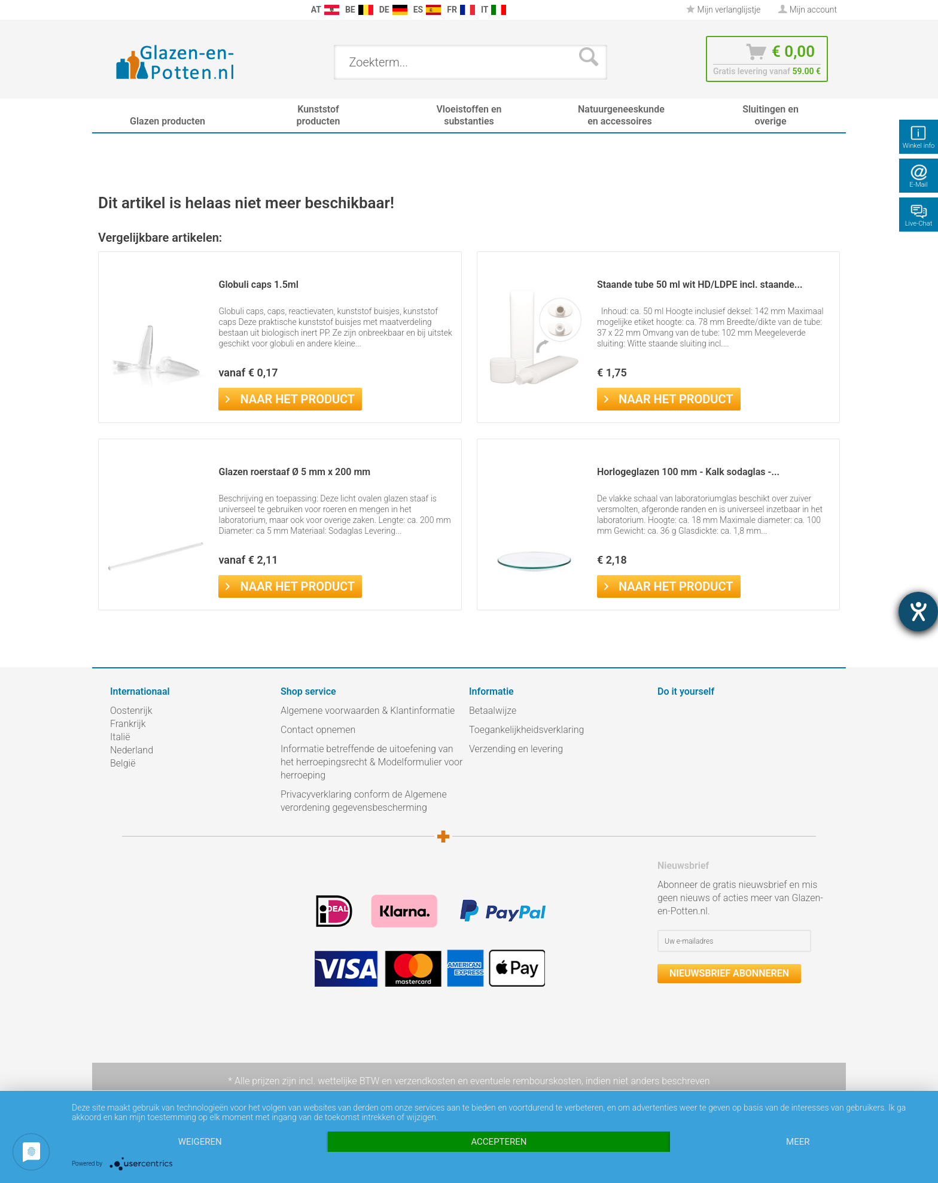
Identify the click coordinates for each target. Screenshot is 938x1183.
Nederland (131, 750)
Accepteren (498, 1141)
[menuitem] (116, 9)
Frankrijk (128, 723)
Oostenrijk (131, 710)
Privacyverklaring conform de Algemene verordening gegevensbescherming (364, 801)
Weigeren (200, 1141)
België (122, 763)
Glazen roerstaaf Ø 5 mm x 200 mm (294, 472)
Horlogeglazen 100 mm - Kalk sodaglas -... (688, 472)
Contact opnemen (318, 729)
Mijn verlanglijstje (723, 9)
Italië (120, 737)
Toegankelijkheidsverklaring (526, 729)
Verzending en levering (516, 749)
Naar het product (290, 398)
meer (797, 1141)
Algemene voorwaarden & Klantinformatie (368, 710)
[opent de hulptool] (918, 611)
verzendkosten (424, 1081)
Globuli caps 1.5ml (258, 284)
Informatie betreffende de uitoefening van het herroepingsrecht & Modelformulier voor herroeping (371, 762)
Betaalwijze (492, 710)
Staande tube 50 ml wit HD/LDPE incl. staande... (700, 284)
